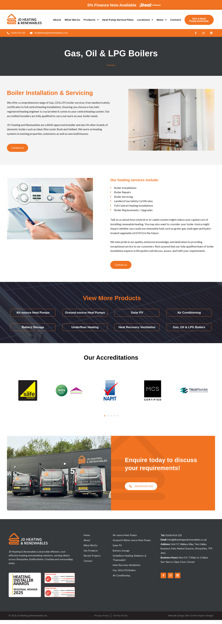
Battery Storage (33, 331)
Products (91, 20)
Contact (175, 20)
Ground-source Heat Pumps (85, 314)
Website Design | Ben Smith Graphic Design (190, 619)
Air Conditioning (189, 314)
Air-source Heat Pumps (33, 314)
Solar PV (137, 314)
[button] (104, 419)
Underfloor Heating (85, 331)
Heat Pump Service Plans (118, 20)
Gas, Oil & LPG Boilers (189, 331)
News (162, 20)
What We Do (72, 20)
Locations (145, 20)
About (57, 20)
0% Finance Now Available (106, 4)
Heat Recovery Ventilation (137, 331)
